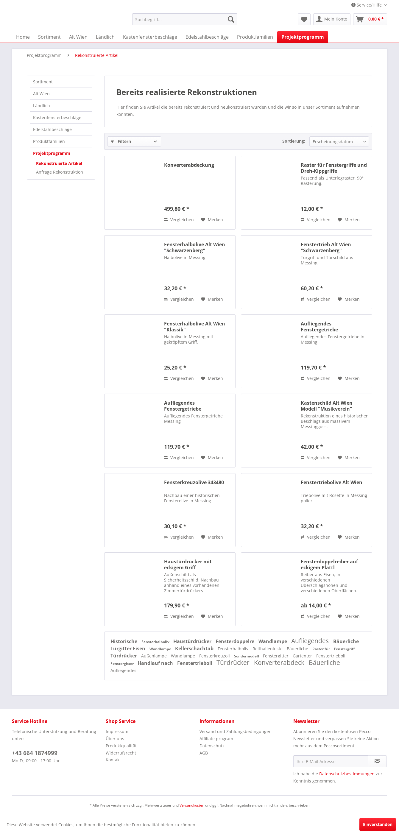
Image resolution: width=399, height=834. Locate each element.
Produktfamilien (49, 141)
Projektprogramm (51, 153)
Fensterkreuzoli (215, 656)
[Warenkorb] (370, 19)
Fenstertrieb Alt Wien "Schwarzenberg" (326, 247)
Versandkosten (192, 805)
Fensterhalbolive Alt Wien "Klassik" (194, 327)
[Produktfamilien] (255, 37)
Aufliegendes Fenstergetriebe (319, 327)
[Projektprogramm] (302, 37)
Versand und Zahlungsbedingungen (236, 731)
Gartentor (303, 656)
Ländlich (41, 105)
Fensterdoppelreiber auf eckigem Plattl (329, 564)
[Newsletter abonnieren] (377, 761)
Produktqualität (121, 746)
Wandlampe (273, 641)
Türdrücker (124, 655)
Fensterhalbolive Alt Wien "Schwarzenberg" (194, 247)
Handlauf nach (156, 663)
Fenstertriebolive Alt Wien (331, 482)
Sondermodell (247, 656)
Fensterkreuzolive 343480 (194, 482)
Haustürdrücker (193, 641)
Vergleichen (179, 219)
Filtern (121, 141)
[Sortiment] (49, 37)
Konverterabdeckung (189, 165)
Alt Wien (41, 93)
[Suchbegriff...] (184, 19)
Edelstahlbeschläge (52, 129)
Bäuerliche (346, 641)
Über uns (115, 738)
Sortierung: (293, 141)
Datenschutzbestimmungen (347, 774)
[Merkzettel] (304, 19)
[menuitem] (184, 19)
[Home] (23, 37)
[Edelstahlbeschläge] (207, 37)
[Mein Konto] (331, 19)
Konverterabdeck (280, 662)
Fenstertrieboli (330, 656)
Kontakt (113, 760)
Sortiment (43, 82)
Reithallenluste (268, 648)
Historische (124, 641)
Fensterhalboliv (155, 641)
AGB (204, 753)
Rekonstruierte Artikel (59, 163)
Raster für (321, 648)
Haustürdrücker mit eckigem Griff (188, 564)
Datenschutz (212, 746)
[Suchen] (231, 19)
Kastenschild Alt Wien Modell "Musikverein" (327, 406)
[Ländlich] (105, 37)
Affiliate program (216, 738)
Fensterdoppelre (235, 641)
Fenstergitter (276, 656)
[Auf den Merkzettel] (212, 219)
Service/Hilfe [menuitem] (367, 5)
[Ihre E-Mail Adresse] (330, 761)
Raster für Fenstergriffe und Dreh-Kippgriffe (334, 168)
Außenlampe (154, 656)
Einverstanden (377, 824)
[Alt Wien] (78, 37)
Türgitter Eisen (128, 648)
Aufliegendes (310, 641)
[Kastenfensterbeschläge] (150, 37)
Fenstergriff (344, 648)
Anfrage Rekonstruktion (59, 172)
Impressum (117, 731)
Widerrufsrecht (121, 753)
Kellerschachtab (195, 648)
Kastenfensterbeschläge (57, 117)
